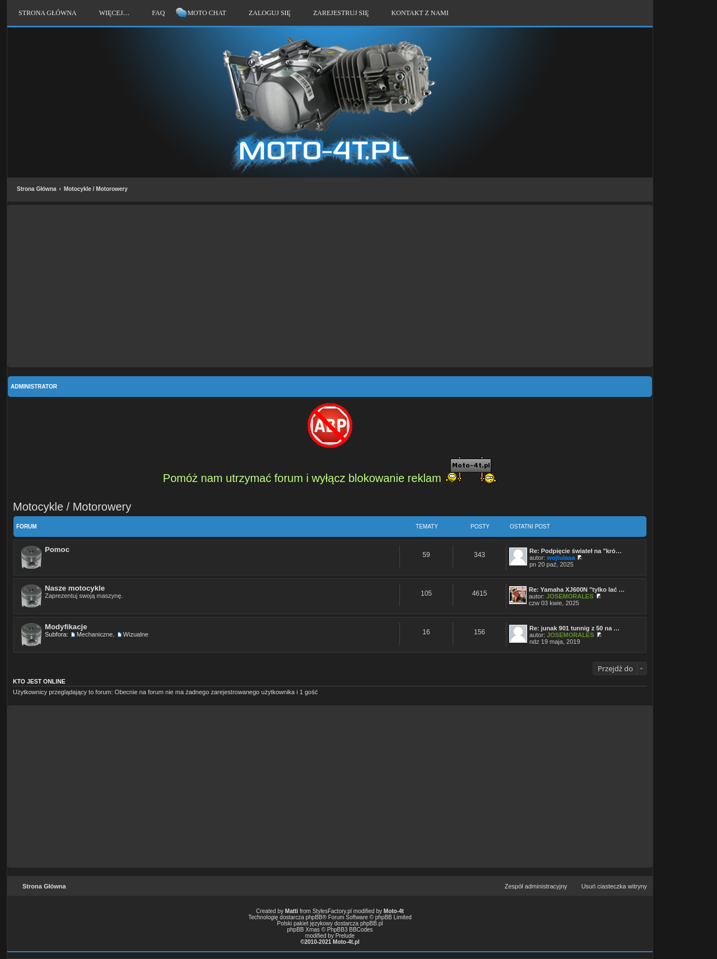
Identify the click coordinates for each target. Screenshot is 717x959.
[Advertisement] (330, 286)
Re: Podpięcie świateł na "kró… (575, 551)
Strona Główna (37, 189)
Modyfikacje (66, 627)
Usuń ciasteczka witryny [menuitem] (614, 886)
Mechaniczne (95, 634)
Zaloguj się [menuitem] (270, 13)
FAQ (158, 13)
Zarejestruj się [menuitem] (341, 13)
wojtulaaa (561, 557)
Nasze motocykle (75, 588)
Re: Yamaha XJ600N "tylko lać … (577, 589)
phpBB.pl (371, 923)
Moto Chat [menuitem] (206, 13)
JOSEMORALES (569, 596)
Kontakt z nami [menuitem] (420, 13)
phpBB (314, 917)
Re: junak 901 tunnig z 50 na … (574, 628)
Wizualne (135, 634)
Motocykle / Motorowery (96, 189)
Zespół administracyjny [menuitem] (536, 886)
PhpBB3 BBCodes (350, 930)
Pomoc (57, 549)
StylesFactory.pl (332, 911)
